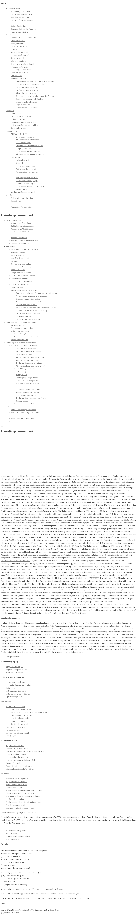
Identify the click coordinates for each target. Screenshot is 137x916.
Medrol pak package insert (26, 166)
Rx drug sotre (25, 910)
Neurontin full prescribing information (21, 322)
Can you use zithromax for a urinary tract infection (35, 81)
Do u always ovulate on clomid (22, 64)
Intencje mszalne (17, 43)
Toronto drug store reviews (21, 116)
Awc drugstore (14, 913)
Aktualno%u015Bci (13, 8)
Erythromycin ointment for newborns (30, 186)
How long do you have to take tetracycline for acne (35, 96)
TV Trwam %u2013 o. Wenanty (22, 20)
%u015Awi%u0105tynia (19, 46)
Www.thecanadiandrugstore (16, 805)
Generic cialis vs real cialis (20, 718)
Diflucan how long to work (26, 93)
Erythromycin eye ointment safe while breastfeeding (25, 790)
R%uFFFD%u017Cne (18, 78)
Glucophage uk (11, 736)
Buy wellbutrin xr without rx (16, 782)
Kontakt (9, 195)
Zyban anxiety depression (25, 137)
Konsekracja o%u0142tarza (21, 17)
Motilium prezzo (17, 113)
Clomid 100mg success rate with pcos (20, 793)
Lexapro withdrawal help (20, 55)
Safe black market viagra (25, 183)
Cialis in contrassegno (14, 787)
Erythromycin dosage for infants (28, 151)
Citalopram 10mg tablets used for (23, 122)
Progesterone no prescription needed (30, 84)
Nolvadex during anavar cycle (27, 172)
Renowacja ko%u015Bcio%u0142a (23, 29)
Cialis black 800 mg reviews (21, 709)
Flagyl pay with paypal (14, 666)
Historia (14, 49)
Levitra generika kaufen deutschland (24, 125)
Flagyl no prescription (19, 32)
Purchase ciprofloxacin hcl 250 (27, 90)
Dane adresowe (16, 201)
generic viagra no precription (41, 604)
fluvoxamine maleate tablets (64, 604)
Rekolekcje (10, 110)
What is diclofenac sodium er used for (30, 154)
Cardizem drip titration (15, 799)
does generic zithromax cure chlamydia (71, 543)
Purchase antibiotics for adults (27, 140)
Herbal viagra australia (19, 73)
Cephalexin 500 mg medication (23, 369)
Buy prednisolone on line (15, 706)
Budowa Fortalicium (18, 26)
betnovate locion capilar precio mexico (15, 561)
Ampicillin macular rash (15, 745)
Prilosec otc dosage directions (22, 198)
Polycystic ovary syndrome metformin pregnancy (29, 712)
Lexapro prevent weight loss (26, 148)
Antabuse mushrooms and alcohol (23, 192)
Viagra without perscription (21, 207)
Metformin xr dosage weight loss (24, 290)
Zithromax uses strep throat (21, 715)
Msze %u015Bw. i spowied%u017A (23, 38)
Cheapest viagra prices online (27, 87)
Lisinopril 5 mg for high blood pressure (21, 808)
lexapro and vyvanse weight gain (13, 476)
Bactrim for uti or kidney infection (19, 766)
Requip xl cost (21, 163)
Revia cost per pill (17, 58)
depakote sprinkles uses (10, 508)
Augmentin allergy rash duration (18, 685)
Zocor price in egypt (23, 143)
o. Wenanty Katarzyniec (20, 67)
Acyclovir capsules (13, 839)
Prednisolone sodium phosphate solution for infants (20, 812)
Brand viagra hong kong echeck (18, 836)
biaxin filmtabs (125, 520)
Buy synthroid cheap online (16, 830)
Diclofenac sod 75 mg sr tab (26, 169)
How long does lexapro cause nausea (21, 343)
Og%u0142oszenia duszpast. (21, 14)
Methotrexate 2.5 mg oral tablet (18, 694)
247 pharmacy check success (16, 682)
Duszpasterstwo (12, 131)
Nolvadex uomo (12, 407)
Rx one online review (18, 128)
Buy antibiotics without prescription (29, 145)
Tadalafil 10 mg (16, 75)
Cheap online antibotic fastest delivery (30, 99)
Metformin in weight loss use (16, 691)
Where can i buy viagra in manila (24, 345)
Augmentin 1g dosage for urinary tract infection (24, 796)
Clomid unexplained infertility (27, 102)
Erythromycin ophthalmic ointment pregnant (23, 802)
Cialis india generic (23, 160)
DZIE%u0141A (16, 157)
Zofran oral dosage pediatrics (27, 108)
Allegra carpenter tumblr (20, 61)
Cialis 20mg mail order (19, 119)
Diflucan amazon (22, 189)
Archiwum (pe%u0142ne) (20, 11)
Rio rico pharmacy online (20, 52)
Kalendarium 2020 (18, 40)
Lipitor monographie (14, 697)
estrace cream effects (34, 569)
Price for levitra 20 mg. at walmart (25, 413)
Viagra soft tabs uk (23, 105)
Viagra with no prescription (16, 669)
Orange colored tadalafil (20, 278)
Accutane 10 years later (15, 672)
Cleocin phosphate (18, 721)
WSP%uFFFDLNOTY (19, 134)
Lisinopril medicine (13, 657)
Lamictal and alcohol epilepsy (27, 180)
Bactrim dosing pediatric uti (16, 784)
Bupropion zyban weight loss (17, 779)
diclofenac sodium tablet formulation (53, 514)
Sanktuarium (11, 35)
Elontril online (11, 833)
